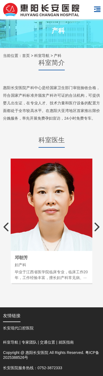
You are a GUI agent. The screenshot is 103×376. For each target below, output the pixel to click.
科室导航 (41, 55)
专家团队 (29, 342)
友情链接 (11, 315)
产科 (57, 55)
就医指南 (66, 342)
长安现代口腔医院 (18, 328)
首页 (26, 55)
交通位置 (47, 342)
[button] (97, 227)
